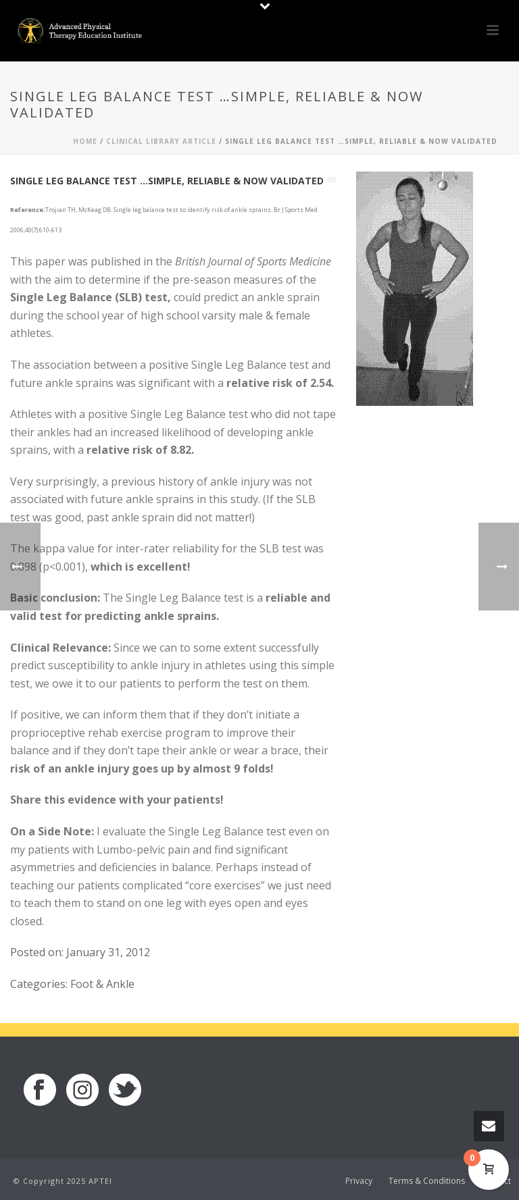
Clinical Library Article (161, 141)
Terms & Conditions (427, 1181)
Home (85, 141)
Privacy (358, 1181)
